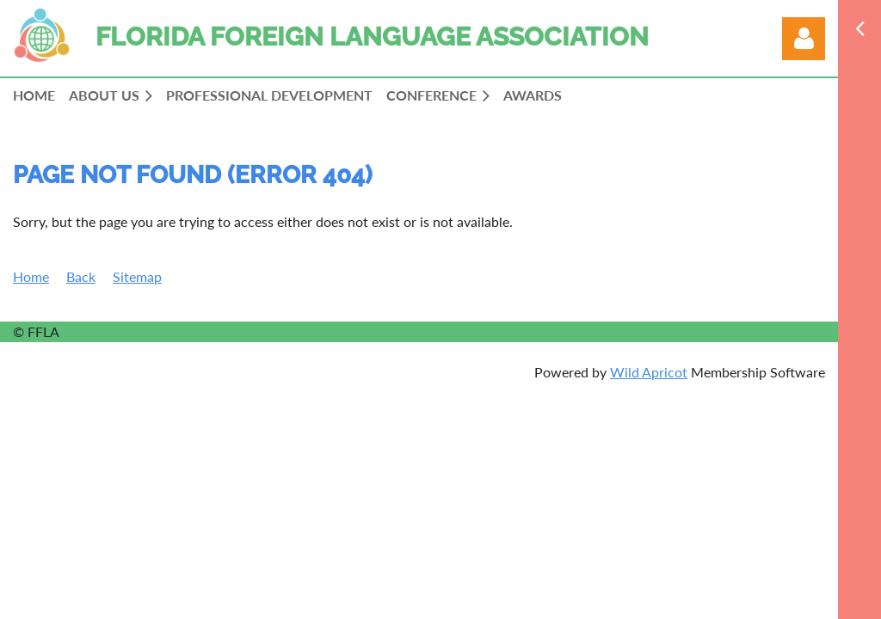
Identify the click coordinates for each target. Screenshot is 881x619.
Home (31, 276)
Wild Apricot (648, 372)
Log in (803, 38)
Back (80, 276)
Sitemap (137, 276)
